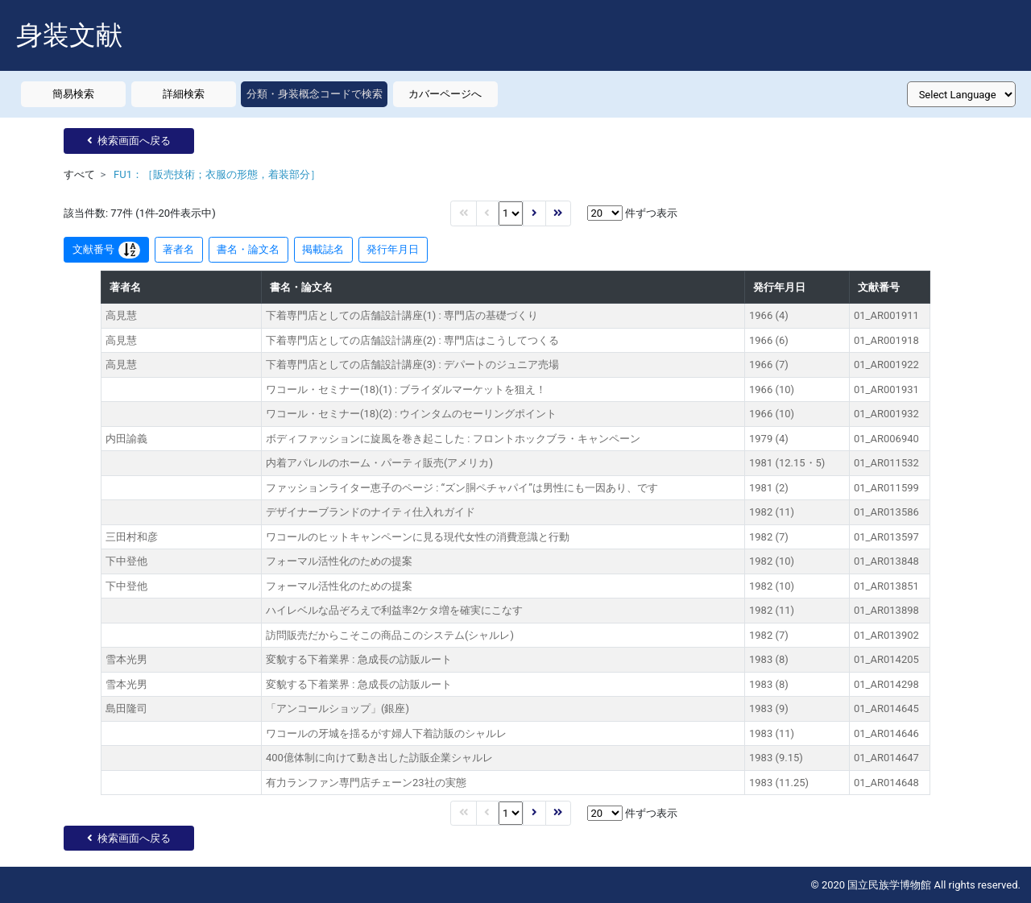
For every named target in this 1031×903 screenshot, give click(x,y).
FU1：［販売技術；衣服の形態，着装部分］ (217, 174)
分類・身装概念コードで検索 (314, 94)
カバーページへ (445, 94)
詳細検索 (184, 94)
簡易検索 (73, 94)
